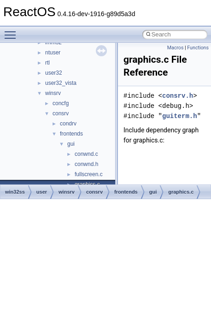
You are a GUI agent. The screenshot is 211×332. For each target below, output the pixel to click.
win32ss (15, 192)
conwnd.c (86, 154)
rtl (47, 62)
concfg (61, 103)
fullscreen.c (89, 174)
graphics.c (180, 192)
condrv (68, 123)
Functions (198, 48)
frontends (71, 133)
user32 (53, 73)
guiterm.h (179, 116)
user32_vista (60, 83)
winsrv (53, 93)
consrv (61, 113)
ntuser (52, 52)
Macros (175, 48)
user (41, 192)
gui (71, 144)
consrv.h (177, 95)
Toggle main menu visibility (12, 31)
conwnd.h (86, 164)
